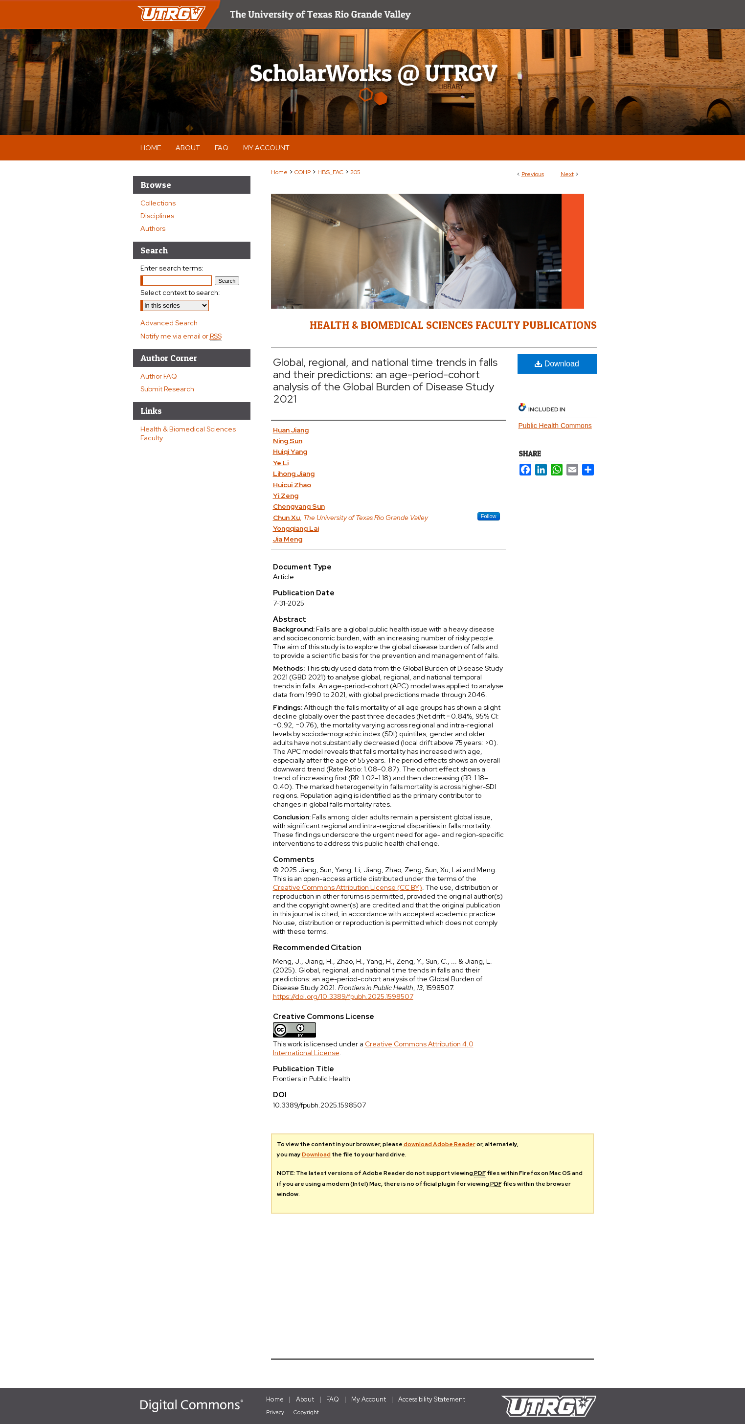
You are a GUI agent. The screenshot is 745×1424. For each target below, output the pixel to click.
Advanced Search (169, 322)
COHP (302, 172)
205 (355, 172)
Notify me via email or (181, 336)
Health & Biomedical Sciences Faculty (188, 433)
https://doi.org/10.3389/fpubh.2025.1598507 (343, 996)
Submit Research (167, 388)
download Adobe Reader (439, 1144)
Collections (158, 203)
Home (279, 172)
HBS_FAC (330, 172)
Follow (489, 516)
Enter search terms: (171, 268)
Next (567, 174)
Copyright (306, 1412)
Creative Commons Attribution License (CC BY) (347, 887)
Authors (152, 228)
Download (557, 364)
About (305, 1399)
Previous (532, 174)
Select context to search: (180, 292)
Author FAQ (158, 376)
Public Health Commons (555, 425)
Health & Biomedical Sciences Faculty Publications (453, 324)
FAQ (332, 1399)
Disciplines (157, 215)
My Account (368, 1399)
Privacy (275, 1412)
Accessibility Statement (431, 1399)
